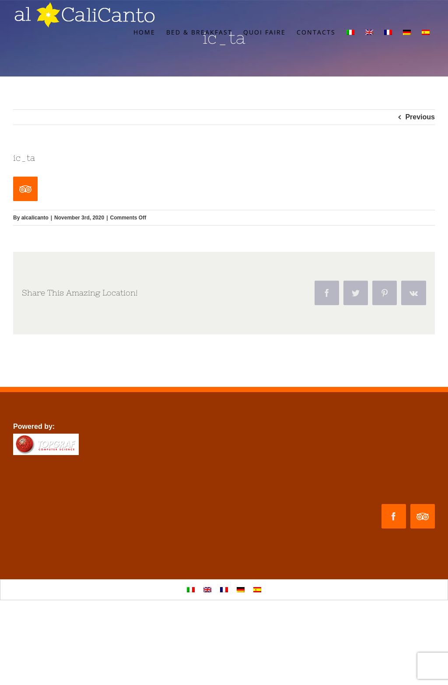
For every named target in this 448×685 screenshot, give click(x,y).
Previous (420, 117)
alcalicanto (35, 218)
